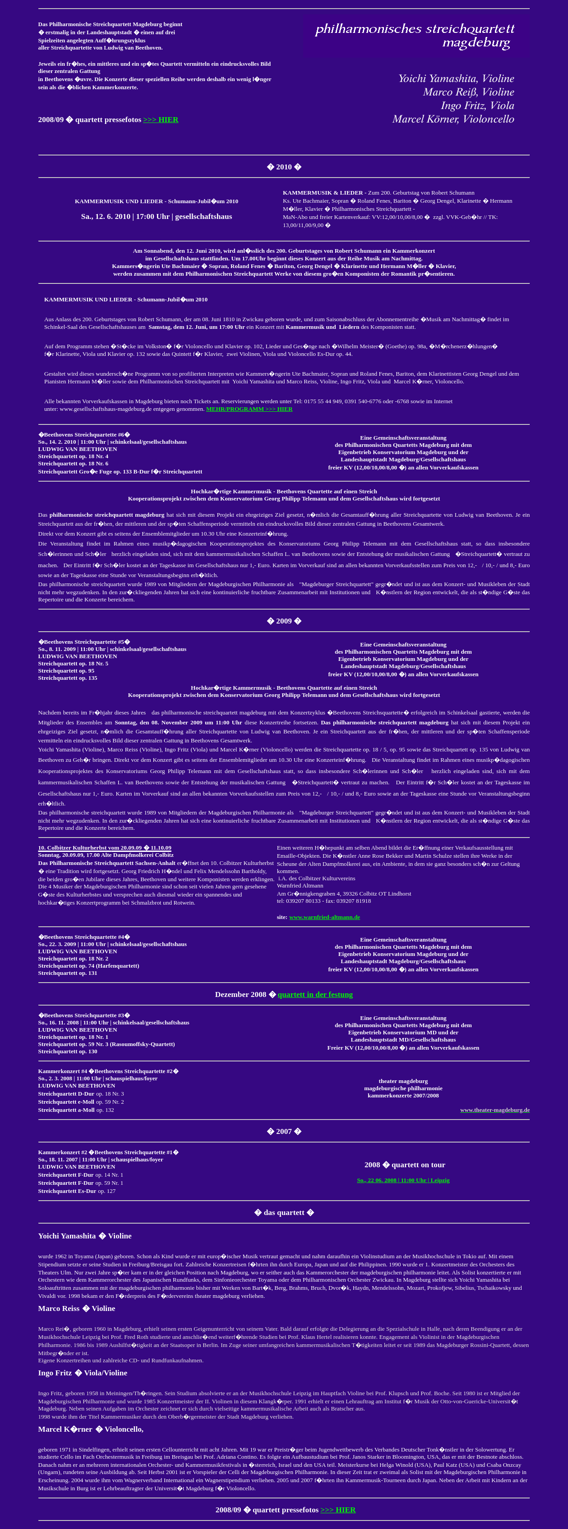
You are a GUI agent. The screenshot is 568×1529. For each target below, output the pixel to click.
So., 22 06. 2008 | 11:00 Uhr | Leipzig (403, 1180)
